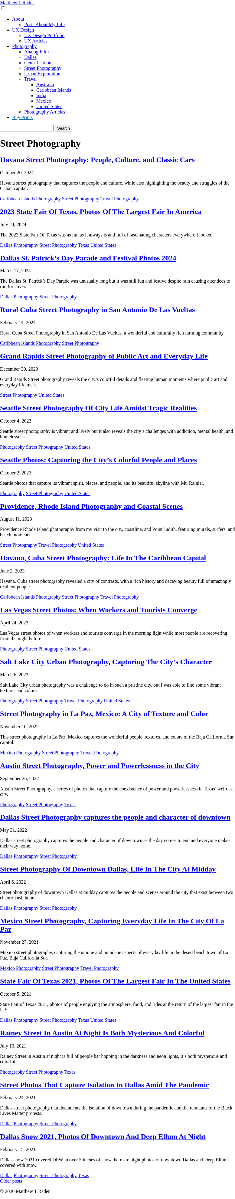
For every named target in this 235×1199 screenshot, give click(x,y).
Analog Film (36, 51)
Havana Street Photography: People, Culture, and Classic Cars (97, 160)
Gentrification (37, 62)
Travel (30, 79)
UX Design (23, 29)
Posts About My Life (44, 24)
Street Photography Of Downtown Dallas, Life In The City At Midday (108, 869)
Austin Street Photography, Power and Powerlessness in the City (99, 765)
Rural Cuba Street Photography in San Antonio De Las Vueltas (97, 310)
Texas (83, 245)
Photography (24, 46)
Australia (45, 84)
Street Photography (42, 68)
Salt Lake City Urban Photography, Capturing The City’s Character (106, 662)
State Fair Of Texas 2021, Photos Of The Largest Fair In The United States (115, 981)
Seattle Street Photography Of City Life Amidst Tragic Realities (98, 408)
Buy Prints (22, 117)
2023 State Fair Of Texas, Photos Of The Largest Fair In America (101, 212)
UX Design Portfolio (44, 35)
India (41, 95)
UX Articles (35, 40)
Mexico (43, 101)
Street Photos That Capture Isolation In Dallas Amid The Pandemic (104, 1085)
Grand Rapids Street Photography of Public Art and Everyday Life (104, 356)
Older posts (11, 1181)
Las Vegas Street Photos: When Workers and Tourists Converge (98, 610)
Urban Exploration (42, 73)
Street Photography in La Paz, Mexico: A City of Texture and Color (104, 714)
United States (49, 106)
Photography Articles (44, 111)
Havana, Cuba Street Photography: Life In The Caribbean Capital (103, 558)
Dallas (30, 57)
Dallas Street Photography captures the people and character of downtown (115, 817)
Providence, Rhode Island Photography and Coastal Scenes (91, 506)
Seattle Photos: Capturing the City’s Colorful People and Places (98, 460)
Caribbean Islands (53, 90)
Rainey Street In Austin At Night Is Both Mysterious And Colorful (102, 1033)
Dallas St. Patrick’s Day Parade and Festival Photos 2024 (88, 258)
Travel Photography (119, 198)
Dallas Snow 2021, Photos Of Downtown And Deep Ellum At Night (102, 1136)
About (18, 19)
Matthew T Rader (17, 2)
